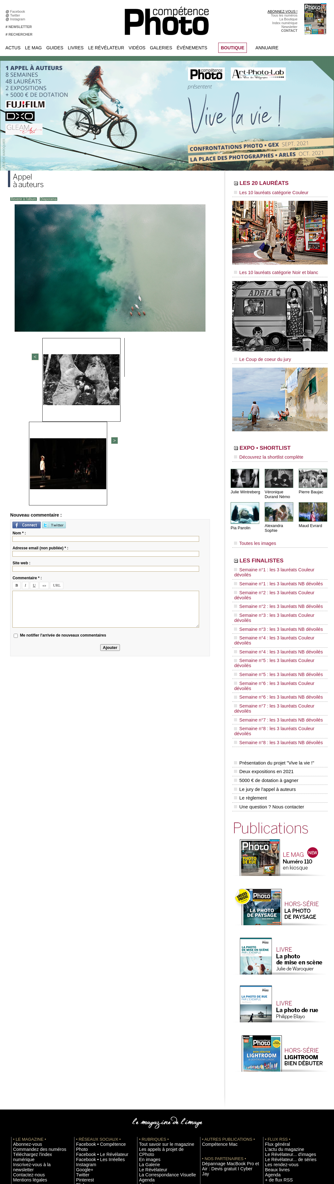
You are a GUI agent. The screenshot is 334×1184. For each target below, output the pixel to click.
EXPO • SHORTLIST (279, 442)
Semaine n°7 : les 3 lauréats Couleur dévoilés (275, 628)
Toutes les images (252, 530)
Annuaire (266, 47)
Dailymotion (85, 1077)
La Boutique (288, 19)
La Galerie (147, 1048)
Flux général (274, 1034)
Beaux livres (274, 1058)
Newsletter (289, 27)
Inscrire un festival (278, 1086)
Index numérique (284, 23)
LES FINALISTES (273, 547)
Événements (192, 47)
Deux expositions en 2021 (262, 670)
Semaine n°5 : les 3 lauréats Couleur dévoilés (275, 604)
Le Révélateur (106, 47)
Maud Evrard (310, 516)
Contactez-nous (25, 1053)
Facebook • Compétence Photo (99, 1034)
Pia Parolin (240, 519)
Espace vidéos (150, 1072)
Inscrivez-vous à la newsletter (35, 1048)
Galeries (161, 47)
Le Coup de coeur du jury (258, 354)
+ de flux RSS (275, 1067)
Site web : (21, 434)
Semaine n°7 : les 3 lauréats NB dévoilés (271, 634)
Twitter (16, 15)
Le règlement (250, 690)
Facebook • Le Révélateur (95, 1038)
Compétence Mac (215, 1034)
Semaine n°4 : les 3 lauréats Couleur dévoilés (275, 591)
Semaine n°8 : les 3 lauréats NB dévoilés (271, 646)
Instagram (18, 19)
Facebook (18, 11)
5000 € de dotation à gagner (264, 677)
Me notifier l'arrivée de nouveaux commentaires (63, 506)
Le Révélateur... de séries (284, 1048)
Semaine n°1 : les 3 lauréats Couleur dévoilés (275, 555)
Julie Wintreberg (244, 483)
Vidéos (137, 47)
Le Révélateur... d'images (284, 1043)
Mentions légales (25, 1058)
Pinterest (82, 1062)
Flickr (80, 1067)
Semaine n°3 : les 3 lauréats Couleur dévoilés (275, 579)
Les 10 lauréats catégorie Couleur (265, 192)
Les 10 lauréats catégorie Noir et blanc (269, 270)
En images (147, 1043)
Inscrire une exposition (282, 1081)
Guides (54, 47)
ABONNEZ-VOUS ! (282, 11)
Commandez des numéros (33, 1038)
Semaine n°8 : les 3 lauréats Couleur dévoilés (275, 640)
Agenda (145, 1062)
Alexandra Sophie (280, 516)
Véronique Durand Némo (277, 485)
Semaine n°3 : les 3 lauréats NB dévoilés (271, 585)
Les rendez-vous (277, 1053)
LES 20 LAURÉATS (277, 184)
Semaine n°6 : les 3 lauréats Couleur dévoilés (275, 616)
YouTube (82, 1072)
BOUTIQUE (232, 47)
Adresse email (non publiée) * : (40, 419)
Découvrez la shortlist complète (263, 450)
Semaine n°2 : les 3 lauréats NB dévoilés (271, 573)
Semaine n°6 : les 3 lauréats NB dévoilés (271, 622)
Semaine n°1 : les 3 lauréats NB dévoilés (271, 561)
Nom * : (19, 404)
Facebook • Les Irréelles (94, 1043)
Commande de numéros (283, 1110)
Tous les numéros (284, 15)
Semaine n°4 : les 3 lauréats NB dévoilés (271, 598)
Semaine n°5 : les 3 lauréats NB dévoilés (271, 610)
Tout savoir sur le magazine (159, 1034)
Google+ (82, 1053)
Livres (76, 47)
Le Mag (33, 47)
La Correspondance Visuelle (160, 1058)
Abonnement (274, 1115)
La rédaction (274, 1120)
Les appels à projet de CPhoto (161, 1038)
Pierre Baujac (310, 483)
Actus (12, 47)
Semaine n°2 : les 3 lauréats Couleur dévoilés (275, 567)
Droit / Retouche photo (282, 1124)
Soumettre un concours (282, 1091)
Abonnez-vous (24, 1034)
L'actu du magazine (279, 1038)
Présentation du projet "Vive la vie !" (272, 663)
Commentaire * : (27, 449)
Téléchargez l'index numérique (36, 1043)
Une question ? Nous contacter (267, 697)
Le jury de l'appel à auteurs (263, 684)
